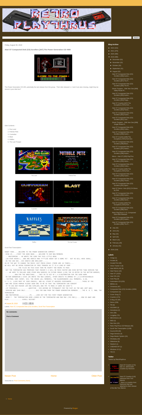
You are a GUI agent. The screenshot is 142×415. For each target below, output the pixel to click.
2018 (113, 249)
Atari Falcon (114, 271)
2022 (113, 48)
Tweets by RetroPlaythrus (117, 359)
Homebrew (114, 310)
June (114, 231)
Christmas (113, 286)
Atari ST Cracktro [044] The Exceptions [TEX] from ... (121, 204)
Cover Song (114, 294)
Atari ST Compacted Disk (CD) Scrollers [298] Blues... (122, 143)
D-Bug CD (113, 300)
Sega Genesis (115, 334)
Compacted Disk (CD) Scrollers (27, 306)
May (114, 234)
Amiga (112, 258)
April (114, 237)
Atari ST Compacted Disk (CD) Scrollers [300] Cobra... (122, 128)
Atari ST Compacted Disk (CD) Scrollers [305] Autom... (122, 94)
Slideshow (113, 341)
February (116, 243)
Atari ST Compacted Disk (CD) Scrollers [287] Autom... (122, 218)
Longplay (113, 315)
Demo (112, 302)
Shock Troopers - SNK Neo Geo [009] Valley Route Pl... (125, 89)
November (116, 62)
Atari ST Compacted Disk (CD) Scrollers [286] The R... (122, 223)
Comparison (114, 292)
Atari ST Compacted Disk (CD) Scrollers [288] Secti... (122, 209)
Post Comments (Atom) (22, 381)
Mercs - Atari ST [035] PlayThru (122, 156)
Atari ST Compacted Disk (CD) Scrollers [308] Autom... (122, 75)
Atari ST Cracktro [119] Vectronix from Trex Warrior (127, 378)
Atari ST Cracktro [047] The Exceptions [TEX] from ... (121, 104)
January (115, 246)
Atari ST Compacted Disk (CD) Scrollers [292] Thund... (122, 179)
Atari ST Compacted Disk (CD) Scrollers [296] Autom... (122, 152)
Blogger (75, 408)
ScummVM (114, 331)
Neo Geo (113, 323)
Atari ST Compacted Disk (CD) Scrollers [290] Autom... (122, 194)
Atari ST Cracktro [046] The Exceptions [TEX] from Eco (122, 138)
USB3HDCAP (115, 347)
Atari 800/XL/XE (115, 268)
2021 (113, 51)
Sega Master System (117, 336)
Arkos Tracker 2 (115, 266)
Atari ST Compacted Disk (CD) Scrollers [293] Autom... (122, 175)
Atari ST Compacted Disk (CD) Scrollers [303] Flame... (122, 109)
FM (111, 305)
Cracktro (113, 297)
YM (111, 352)
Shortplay (113, 339)
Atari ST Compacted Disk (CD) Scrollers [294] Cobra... (122, 165)
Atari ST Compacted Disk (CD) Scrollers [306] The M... (122, 85)
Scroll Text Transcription (46, 306)
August (115, 71)
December (116, 59)
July (114, 228)
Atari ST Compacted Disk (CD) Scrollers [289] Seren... (122, 199)
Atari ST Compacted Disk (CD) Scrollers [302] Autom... (122, 114)
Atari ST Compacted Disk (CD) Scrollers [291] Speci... (122, 184)
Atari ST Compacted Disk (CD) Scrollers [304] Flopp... (122, 99)
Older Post (97, 376)
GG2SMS (113, 307)
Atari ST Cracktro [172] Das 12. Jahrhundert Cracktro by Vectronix (127, 366)
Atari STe (113, 276)
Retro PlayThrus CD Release (120, 326)
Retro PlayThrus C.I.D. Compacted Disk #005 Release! (124, 213)
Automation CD (115, 281)
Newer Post (10, 376)
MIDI (111, 321)
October (115, 65)
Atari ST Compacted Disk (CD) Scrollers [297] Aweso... (122, 147)
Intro (111, 313)
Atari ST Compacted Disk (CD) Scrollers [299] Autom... (122, 133)
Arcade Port (114, 263)
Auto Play (113, 279)
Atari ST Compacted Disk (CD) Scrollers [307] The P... (122, 80)
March (115, 240)
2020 (113, 54)
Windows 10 (114, 349)
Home (54, 376)
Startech (113, 344)
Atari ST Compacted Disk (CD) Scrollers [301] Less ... (122, 118)
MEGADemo (114, 318)
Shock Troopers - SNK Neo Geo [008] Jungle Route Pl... (125, 123)
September (116, 68)
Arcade (112, 260)
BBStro (112, 284)
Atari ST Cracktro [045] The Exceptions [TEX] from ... (121, 170)
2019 (113, 57)
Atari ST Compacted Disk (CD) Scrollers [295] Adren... (122, 160)
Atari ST (13, 306)
